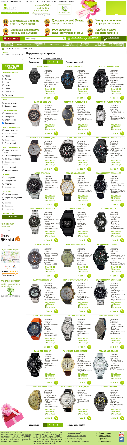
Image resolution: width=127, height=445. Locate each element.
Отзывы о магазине (105, 433)
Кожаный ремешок (12, 159)
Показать (13, 217)
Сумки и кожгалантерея (70, 45)
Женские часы (11, 106)
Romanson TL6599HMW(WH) (108, 102)
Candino (8, 79)
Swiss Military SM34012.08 (108, 244)
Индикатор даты (11, 194)
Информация (15, 1)
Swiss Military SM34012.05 (108, 173)
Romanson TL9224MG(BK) (75, 102)
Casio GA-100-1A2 (75, 66)
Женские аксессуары (100, 45)
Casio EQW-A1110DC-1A (108, 66)
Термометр (9, 209)
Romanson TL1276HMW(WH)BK (75, 387)
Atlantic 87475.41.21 (108, 351)
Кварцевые (9, 117)
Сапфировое (10, 178)
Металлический (11, 130)
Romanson (9, 95)
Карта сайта (103, 439)
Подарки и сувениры (8, 45)
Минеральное (10, 181)
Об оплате (40, 1)
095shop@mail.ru (104, 441)
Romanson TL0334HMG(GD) (75, 351)
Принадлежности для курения (116, 45)
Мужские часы (11, 103)
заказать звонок (64, 9)
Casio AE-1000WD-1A (42, 280)
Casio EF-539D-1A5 (42, 102)
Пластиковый (10, 143)
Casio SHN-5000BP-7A (75, 315)
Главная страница (105, 436)
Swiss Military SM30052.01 (42, 209)
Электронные (10, 120)
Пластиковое (10, 184)
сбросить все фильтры (12, 67)
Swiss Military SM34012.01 (108, 280)
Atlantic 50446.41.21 (108, 315)
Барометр (9, 206)
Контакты (51, 1)
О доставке (29, 1)
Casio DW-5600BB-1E (75, 209)
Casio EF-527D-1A (42, 173)
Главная (4, 1)
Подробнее (50, 89)
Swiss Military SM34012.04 (108, 138)
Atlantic (8, 76)
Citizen (7, 85)
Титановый (9, 137)
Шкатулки (54, 45)
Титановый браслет (13, 156)
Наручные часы (24, 45)
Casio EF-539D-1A (75, 138)
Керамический (11, 140)
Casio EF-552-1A (108, 209)
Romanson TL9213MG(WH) (75, 280)
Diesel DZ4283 (42, 66)
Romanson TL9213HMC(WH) (42, 138)
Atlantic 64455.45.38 (42, 387)
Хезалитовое (10, 187)
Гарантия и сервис (66, 1)
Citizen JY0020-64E (42, 244)
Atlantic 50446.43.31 (75, 244)
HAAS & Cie (9, 92)
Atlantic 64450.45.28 (75, 173)
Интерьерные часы (39, 45)
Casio (7, 82)
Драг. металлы (11, 134)
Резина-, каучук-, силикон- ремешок (10, 171)
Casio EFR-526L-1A (42, 351)
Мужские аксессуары (85, 45)
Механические (11, 113)
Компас (8, 203)
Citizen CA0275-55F (108, 387)
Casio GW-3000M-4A (42, 315)
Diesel (7, 89)
